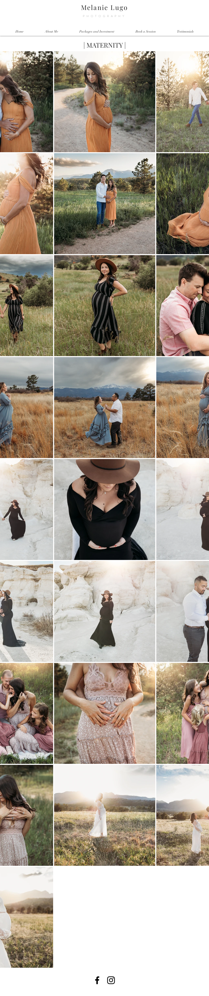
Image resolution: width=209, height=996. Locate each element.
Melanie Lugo (104, 7)
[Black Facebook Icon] (97, 980)
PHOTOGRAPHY (104, 16)
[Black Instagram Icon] (111, 980)
